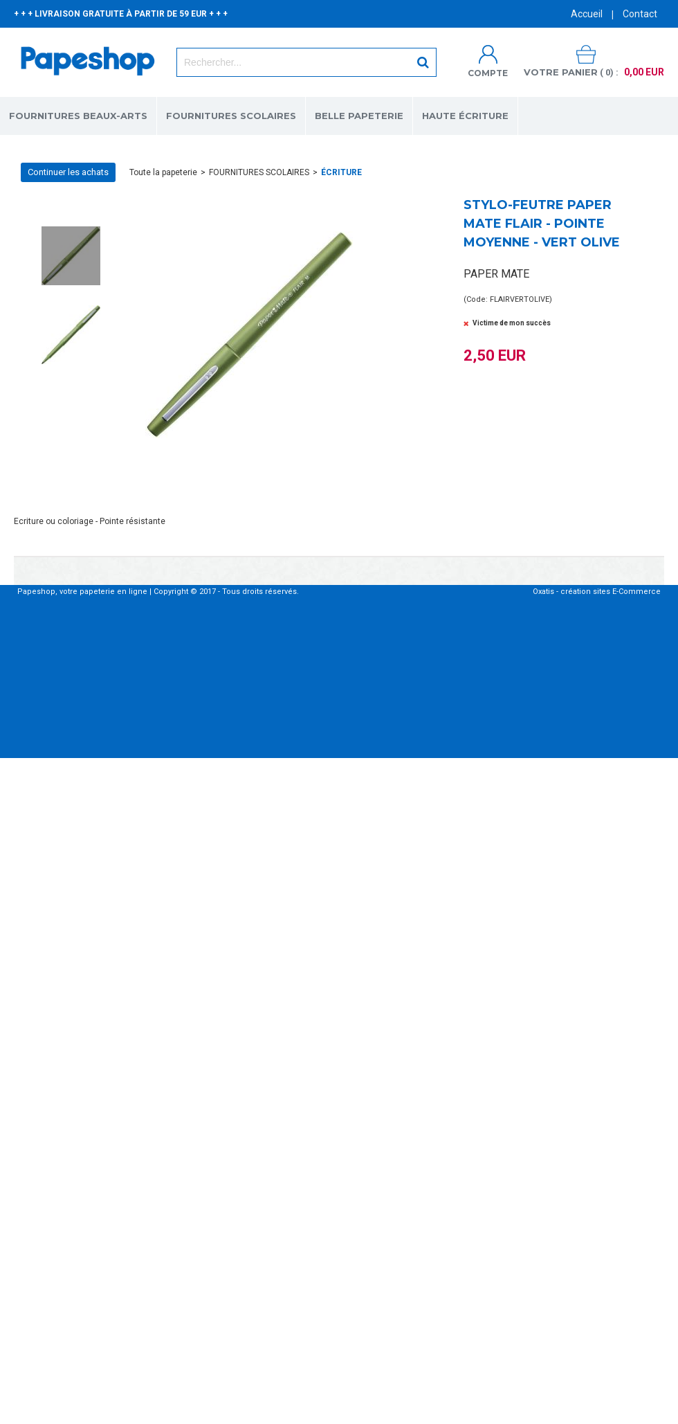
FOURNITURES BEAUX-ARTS (78, 115)
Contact (640, 13)
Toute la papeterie (163, 172)
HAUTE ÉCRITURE (465, 115)
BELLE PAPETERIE (359, 115)
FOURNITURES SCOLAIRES (231, 115)
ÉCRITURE (341, 172)
